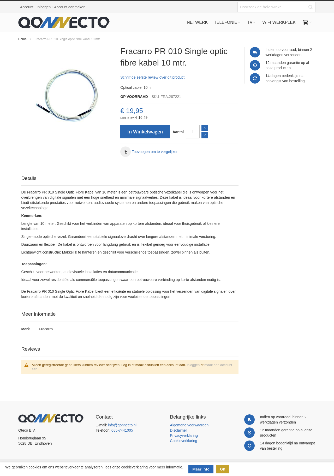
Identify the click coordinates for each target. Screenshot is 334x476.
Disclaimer (178, 430)
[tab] (129, 178)
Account (26, 7)
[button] (149, 151)
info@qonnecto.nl (122, 425)
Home (22, 39)
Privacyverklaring (184, 435)
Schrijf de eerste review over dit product (152, 77)
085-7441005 (122, 430)
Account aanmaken (69, 7)
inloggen (193, 365)
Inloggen (44, 7)
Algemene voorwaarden (189, 425)
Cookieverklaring (183, 441)
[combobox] (276, 7)
